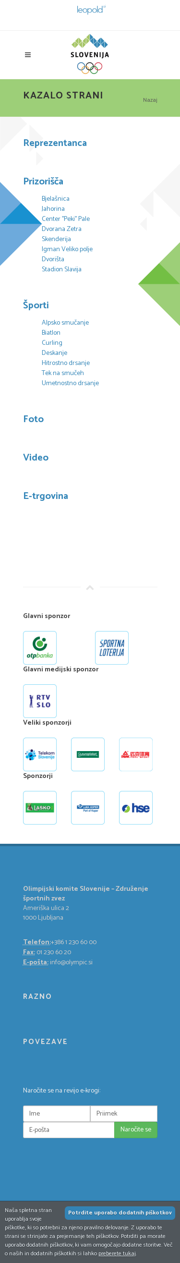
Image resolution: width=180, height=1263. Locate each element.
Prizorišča (43, 182)
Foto (33, 419)
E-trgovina (45, 496)
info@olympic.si (71, 962)
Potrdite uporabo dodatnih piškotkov (120, 1212)
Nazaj (150, 100)
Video (35, 458)
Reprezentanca (55, 143)
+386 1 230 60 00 (73, 942)
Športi (36, 306)
